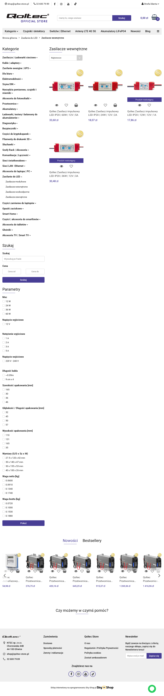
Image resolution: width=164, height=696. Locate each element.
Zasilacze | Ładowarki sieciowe (20, 57)
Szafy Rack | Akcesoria (15, 150)
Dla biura (8, 73)
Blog (147, 31)
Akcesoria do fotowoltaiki (16, 98)
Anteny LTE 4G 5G (85, 31)
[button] (50, 637)
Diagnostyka (10, 123)
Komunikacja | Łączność (16, 155)
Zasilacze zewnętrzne (16, 197)
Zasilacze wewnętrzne (17, 186)
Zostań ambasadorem (95, 657)
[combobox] (65, 58)
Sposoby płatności (52, 648)
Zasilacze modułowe (16, 181)
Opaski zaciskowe (13, 208)
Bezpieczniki (10, 128)
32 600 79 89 (13, 659)
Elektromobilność (12, 79)
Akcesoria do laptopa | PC (17, 171)
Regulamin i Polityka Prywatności (101, 648)
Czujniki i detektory (34, 31)
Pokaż (23, 523)
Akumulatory (10, 109)
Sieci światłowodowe (14, 160)
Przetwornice (10, 103)
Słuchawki (8, 144)
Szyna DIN (8, 84)
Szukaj (23, 280)
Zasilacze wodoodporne (17, 192)
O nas (87, 643)
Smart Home (10, 213)
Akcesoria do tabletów (15, 224)
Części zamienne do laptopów (19, 203)
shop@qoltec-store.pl (18, 654)
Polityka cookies (92, 653)
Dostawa (47, 643)
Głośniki (7, 229)
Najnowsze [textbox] (56, 58)
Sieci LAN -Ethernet (13, 165)
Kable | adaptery (11, 63)
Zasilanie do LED (12, 176)
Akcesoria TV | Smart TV (16, 235)
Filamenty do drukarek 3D (17, 139)
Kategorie (11, 31)
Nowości (135, 31)
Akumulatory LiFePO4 (113, 31)
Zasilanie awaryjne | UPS (16, 68)
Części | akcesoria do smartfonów (21, 219)
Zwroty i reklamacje (53, 653)
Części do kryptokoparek (16, 134)
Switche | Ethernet (60, 31)
